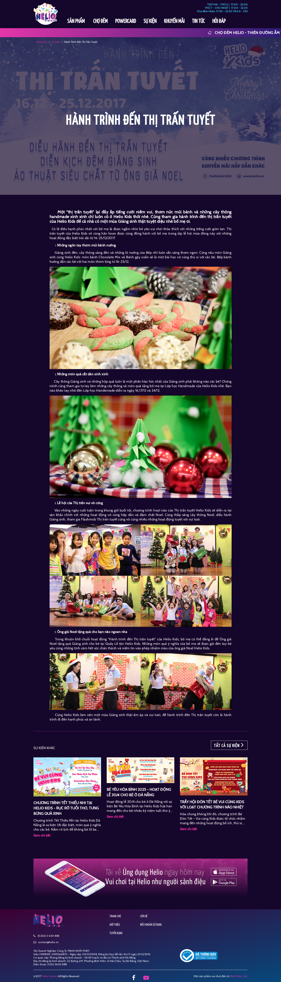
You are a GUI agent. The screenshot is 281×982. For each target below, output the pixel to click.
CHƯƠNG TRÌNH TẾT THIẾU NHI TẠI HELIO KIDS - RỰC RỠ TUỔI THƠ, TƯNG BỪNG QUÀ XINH (66, 808)
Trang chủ (41, 42)
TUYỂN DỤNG (116, 933)
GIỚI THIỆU (115, 924)
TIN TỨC (198, 21)
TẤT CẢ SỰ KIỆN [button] (229, 745)
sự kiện (55, 42)
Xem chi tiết (41, 835)
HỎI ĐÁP (219, 21)
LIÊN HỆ (143, 916)
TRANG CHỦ (115, 916)
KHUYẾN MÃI (174, 21)
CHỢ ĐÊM (100, 21)
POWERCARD (125, 21)
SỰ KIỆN (150, 21)
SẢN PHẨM (76, 21)
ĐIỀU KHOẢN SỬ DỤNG (151, 924)
